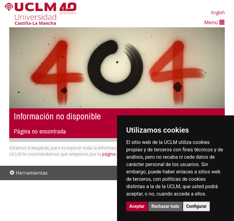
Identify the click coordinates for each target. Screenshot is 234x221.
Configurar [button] (196, 206)
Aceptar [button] (137, 206)
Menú (214, 22)
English (218, 12)
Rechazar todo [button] (165, 206)
